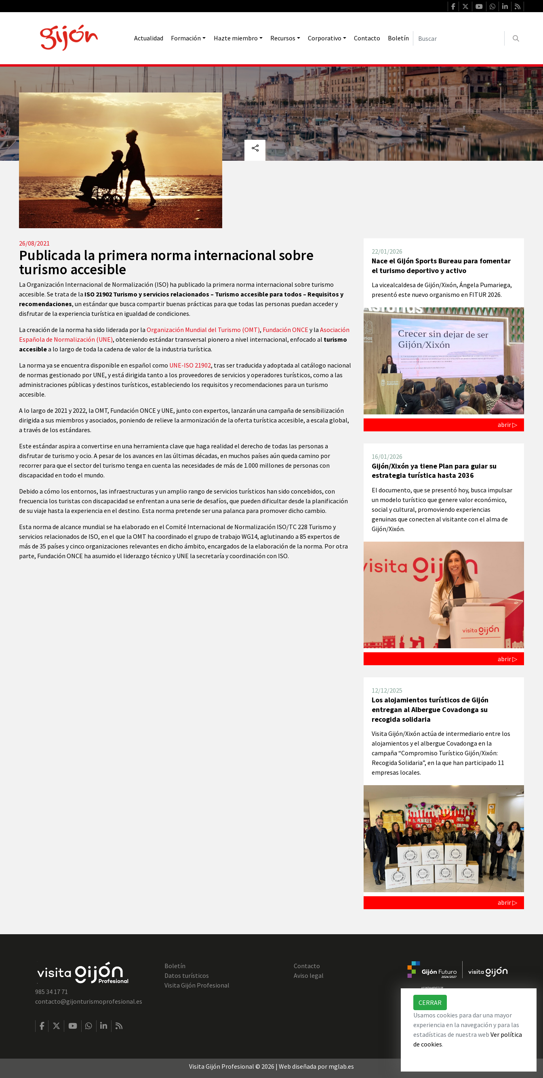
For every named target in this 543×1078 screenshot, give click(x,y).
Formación (186, 38)
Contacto (367, 38)
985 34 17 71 (51, 992)
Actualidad (148, 38)
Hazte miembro (236, 38)
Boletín (398, 38)
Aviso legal (309, 975)
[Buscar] (459, 38)
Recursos (282, 38)
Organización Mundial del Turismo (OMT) (203, 330)
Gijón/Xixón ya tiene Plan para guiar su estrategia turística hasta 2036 (434, 470)
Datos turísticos (186, 975)
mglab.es (341, 1066)
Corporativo (324, 38)
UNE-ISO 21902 (190, 365)
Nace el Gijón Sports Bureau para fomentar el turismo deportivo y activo (441, 265)
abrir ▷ (507, 424)
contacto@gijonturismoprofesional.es (88, 1001)
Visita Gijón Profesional (196, 985)
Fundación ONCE (285, 330)
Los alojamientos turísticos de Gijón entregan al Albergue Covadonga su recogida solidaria (430, 709)
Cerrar (430, 1002)
